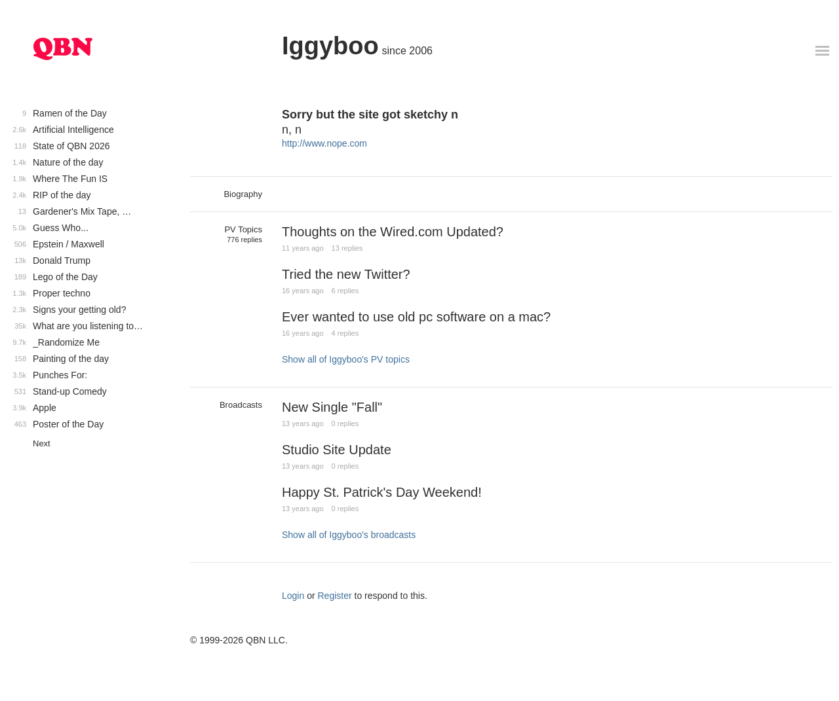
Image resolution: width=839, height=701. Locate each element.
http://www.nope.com (324, 143)
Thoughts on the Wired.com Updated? (392, 232)
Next (41, 443)
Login (293, 595)
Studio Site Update (336, 449)
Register (335, 595)
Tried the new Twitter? (346, 274)
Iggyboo (330, 46)
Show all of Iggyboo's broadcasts (349, 535)
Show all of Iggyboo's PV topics (346, 359)
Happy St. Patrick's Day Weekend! (382, 492)
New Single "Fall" (332, 407)
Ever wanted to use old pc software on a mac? (416, 317)
